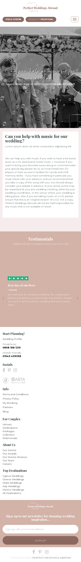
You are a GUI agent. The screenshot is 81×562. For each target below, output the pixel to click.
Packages (8, 431)
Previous (3, 298)
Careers (7, 463)
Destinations (10, 427)
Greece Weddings (13, 479)
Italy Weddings (11, 486)
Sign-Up (40, 540)
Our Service (9, 450)
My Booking (10, 402)
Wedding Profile (12, 339)
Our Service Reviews (15, 457)
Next (77, 298)
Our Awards (9, 453)
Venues (7, 424)
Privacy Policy (11, 398)
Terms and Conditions (15, 394)
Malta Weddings (12, 482)
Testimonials (10, 438)
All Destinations (12, 493)
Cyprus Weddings (13, 475)
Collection (9, 434)
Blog (5, 411)
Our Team (8, 460)
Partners (8, 407)
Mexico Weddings (13, 489)
